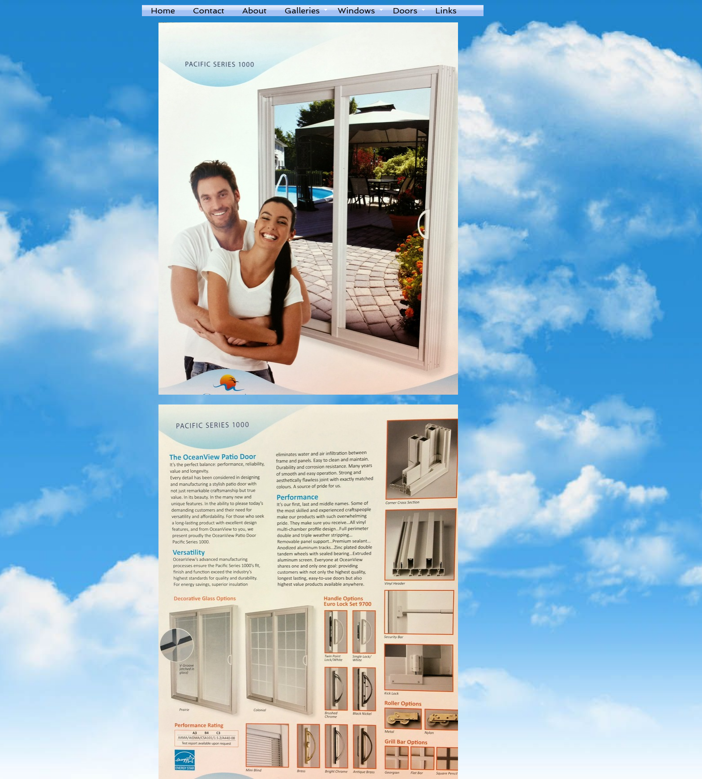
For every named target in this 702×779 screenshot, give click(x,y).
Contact (208, 10)
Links (445, 10)
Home (163, 10)
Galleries (302, 10)
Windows (356, 10)
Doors (405, 10)
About (254, 10)
